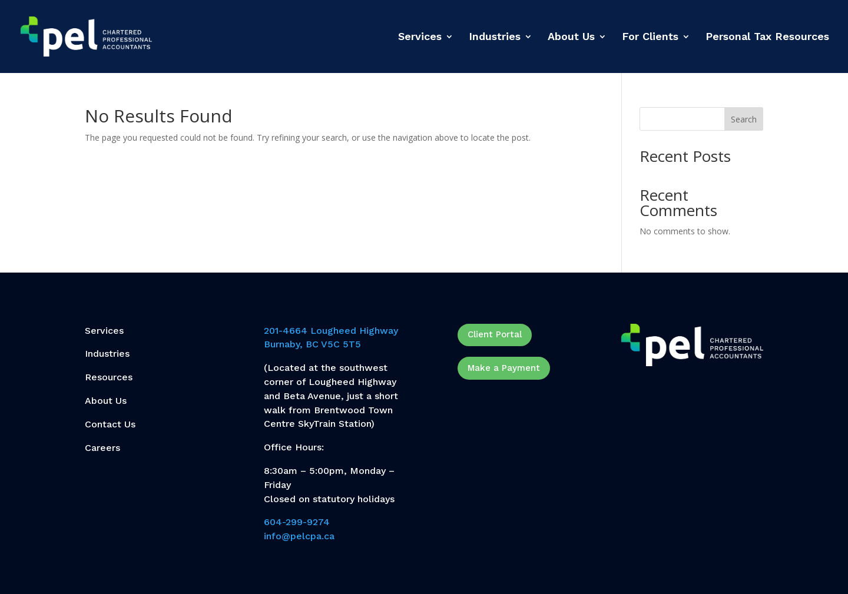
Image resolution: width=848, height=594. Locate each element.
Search (744, 119)
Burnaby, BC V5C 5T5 (312, 344)
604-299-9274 (297, 521)
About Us (571, 37)
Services (420, 37)
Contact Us (110, 424)
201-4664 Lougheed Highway (331, 330)
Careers (102, 447)
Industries (495, 37)
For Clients (650, 37)
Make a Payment (504, 368)
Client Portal (495, 334)
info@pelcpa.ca (299, 536)
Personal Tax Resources (767, 37)
